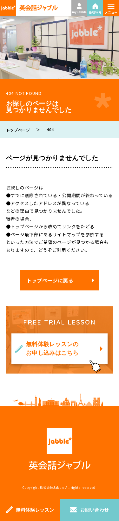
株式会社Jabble (52, 487)
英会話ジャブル (59, 449)
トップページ (24, 226)
